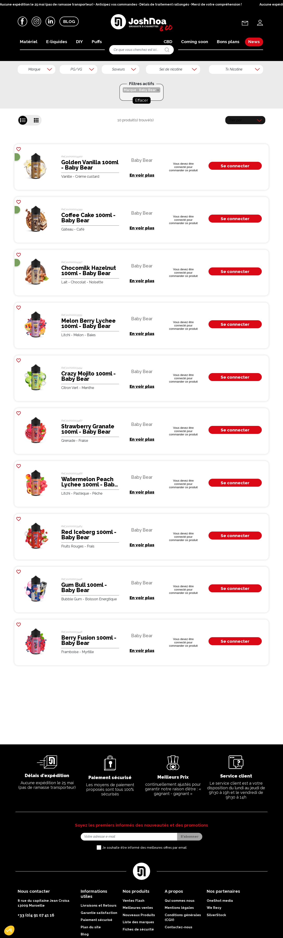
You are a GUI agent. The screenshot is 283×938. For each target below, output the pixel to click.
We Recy (214, 936)
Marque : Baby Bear (140, 118)
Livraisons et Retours (99, 933)
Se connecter (235, 193)
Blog (69, 21)
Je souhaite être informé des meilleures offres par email (144, 875)
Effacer (141, 128)
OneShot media (220, 928)
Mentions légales (179, 936)
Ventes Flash (133, 928)
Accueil (22, 67)
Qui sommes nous (180, 928)
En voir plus (142, 202)
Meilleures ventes (138, 936)
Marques (36, 67)
